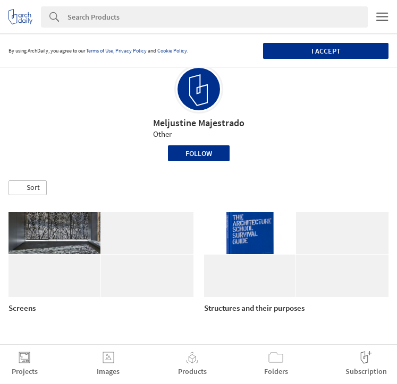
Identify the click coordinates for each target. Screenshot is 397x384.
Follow (198, 153)
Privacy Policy (131, 50)
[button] (28, 187)
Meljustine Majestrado (198, 123)
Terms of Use (99, 50)
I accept (326, 51)
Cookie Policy (172, 50)
